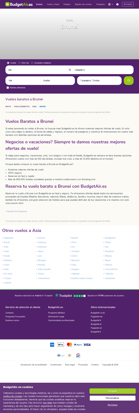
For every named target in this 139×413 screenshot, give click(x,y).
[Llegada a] (103, 70)
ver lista (47, 402)
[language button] (110, 4)
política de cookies (12, 396)
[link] (117, 4)
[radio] (11, 62)
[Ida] (37, 70)
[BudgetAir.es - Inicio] (19, 4)
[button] (128, 4)
